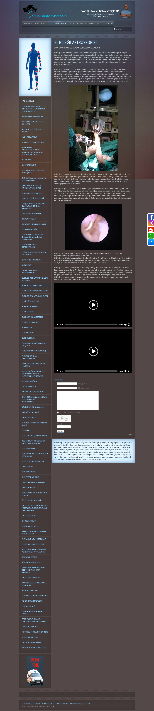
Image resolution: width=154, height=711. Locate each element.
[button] (93, 305)
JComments (129, 434)
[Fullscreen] (129, 324)
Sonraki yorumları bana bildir (69, 412)
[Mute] (125, 324)
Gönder (60, 431)
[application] (93, 305)
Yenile (60, 424)
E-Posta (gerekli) (84, 388)
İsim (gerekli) (82, 384)
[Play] (57, 324)
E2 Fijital (51, 706)
